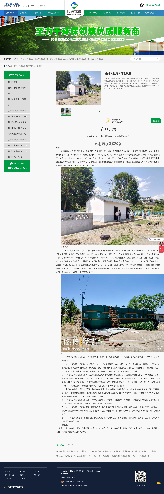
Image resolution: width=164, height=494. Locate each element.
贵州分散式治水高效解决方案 (90, 451)
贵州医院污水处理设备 (17, 111)
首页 (15, 66)
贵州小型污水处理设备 (150, 451)
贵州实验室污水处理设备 (111, 451)
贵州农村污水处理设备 (17, 122)
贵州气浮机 (12, 82)
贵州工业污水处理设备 (17, 128)
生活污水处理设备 (69, 59)
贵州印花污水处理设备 (101, 456)
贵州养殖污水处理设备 (17, 134)
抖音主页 (151, 13)
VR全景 (38, 13)
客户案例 (108, 13)
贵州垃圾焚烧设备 (15, 151)
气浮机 (15, 59)
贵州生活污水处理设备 (17, 116)
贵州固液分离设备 (15, 145)
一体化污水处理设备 (26, 59)
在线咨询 (155, 121)
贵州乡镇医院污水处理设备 (121, 456)
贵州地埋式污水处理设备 (17, 102)
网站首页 (11, 13)
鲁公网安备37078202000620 (73, 481)
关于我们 (25, 13)
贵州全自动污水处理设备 (131, 451)
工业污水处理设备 (97, 59)
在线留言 (123, 13)
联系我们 (137, 13)
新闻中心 (94, 13)
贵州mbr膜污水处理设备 (141, 456)
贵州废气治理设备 (15, 157)
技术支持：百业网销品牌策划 (78, 486)
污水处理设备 (54, 13)
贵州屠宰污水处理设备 (17, 140)
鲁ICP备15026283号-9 (69, 478)
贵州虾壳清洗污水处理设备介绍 (67, 451)
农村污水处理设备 (83, 59)
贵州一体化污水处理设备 (17, 90)
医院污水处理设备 (56, 59)
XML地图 (64, 486)
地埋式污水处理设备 (41, 59)
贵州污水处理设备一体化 (82, 456)
